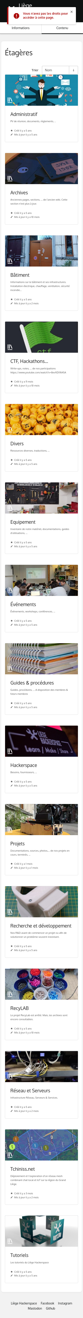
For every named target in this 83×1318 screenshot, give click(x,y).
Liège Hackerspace (24, 1303)
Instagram (65, 1303)
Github (50, 1308)
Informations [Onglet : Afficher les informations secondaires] (20, 28)
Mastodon (35, 1308)
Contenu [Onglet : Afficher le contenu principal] (62, 28)
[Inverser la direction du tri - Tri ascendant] (73, 70)
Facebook (47, 1303)
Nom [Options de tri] (48, 70)
